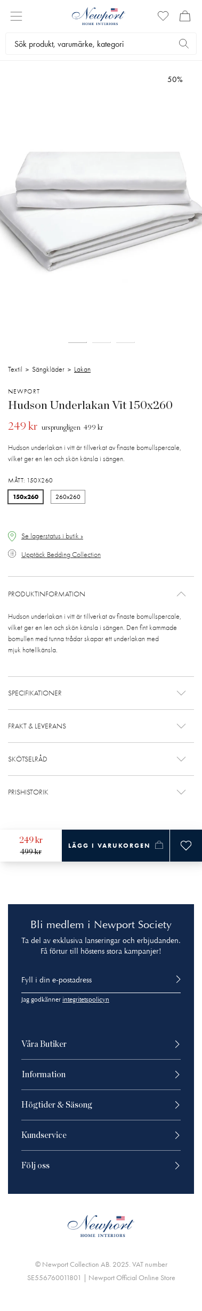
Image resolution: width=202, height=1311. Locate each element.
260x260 (67, 497)
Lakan (82, 369)
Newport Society (133, 924)
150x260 (25, 497)
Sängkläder (48, 369)
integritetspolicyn (85, 1000)
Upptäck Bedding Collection (61, 554)
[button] (101, 594)
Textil (15, 369)
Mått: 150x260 (30, 480)
